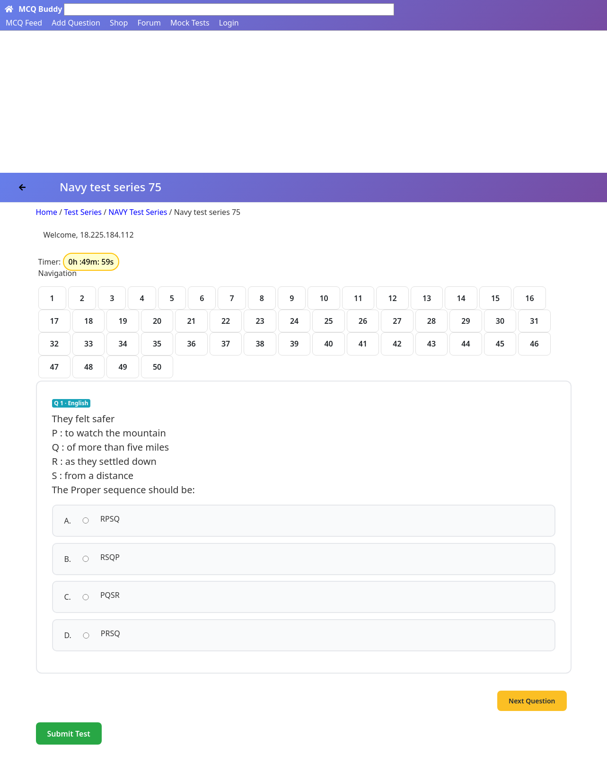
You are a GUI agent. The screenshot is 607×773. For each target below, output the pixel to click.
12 (392, 298)
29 (465, 321)
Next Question (532, 700)
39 (294, 343)
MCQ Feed (24, 23)
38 (259, 343)
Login (229, 23)
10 (323, 298)
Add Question (76, 23)
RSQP (110, 557)
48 (88, 367)
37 (225, 343)
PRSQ (110, 633)
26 (363, 321)
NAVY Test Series (137, 212)
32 (54, 343)
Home (47, 212)
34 (122, 343)
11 (358, 298)
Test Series (83, 212)
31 (534, 321)
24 (294, 321)
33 (88, 343)
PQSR (110, 595)
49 (122, 367)
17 (54, 321)
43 (431, 343)
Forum (148, 23)
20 (157, 321)
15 (495, 298)
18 (88, 321)
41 (363, 343)
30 (500, 321)
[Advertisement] (304, 102)
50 (157, 367)
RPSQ (110, 519)
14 (461, 298)
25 (328, 321)
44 (465, 343)
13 (426, 298)
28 (431, 321)
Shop (119, 23)
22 (225, 321)
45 (500, 343)
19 (122, 321)
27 (397, 321)
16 (529, 298)
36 (191, 343)
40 (328, 343)
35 (157, 343)
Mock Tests (189, 23)
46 (534, 343)
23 (259, 321)
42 (397, 343)
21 (191, 321)
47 (54, 367)
